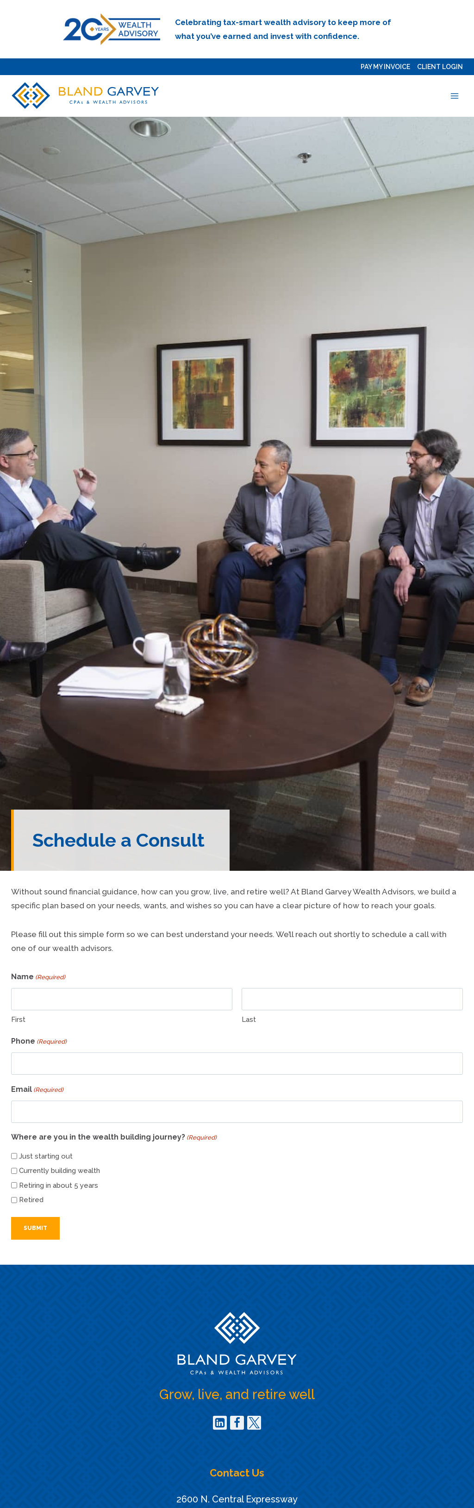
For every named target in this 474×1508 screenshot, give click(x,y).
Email (37, 1090)
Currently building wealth (59, 1170)
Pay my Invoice (385, 66)
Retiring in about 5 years (58, 1185)
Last (249, 1019)
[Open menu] (454, 96)
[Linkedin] (220, 1423)
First (18, 1019)
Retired (31, 1200)
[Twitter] (254, 1423)
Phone (39, 1042)
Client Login (440, 66)
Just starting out (46, 1156)
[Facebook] (237, 1423)
